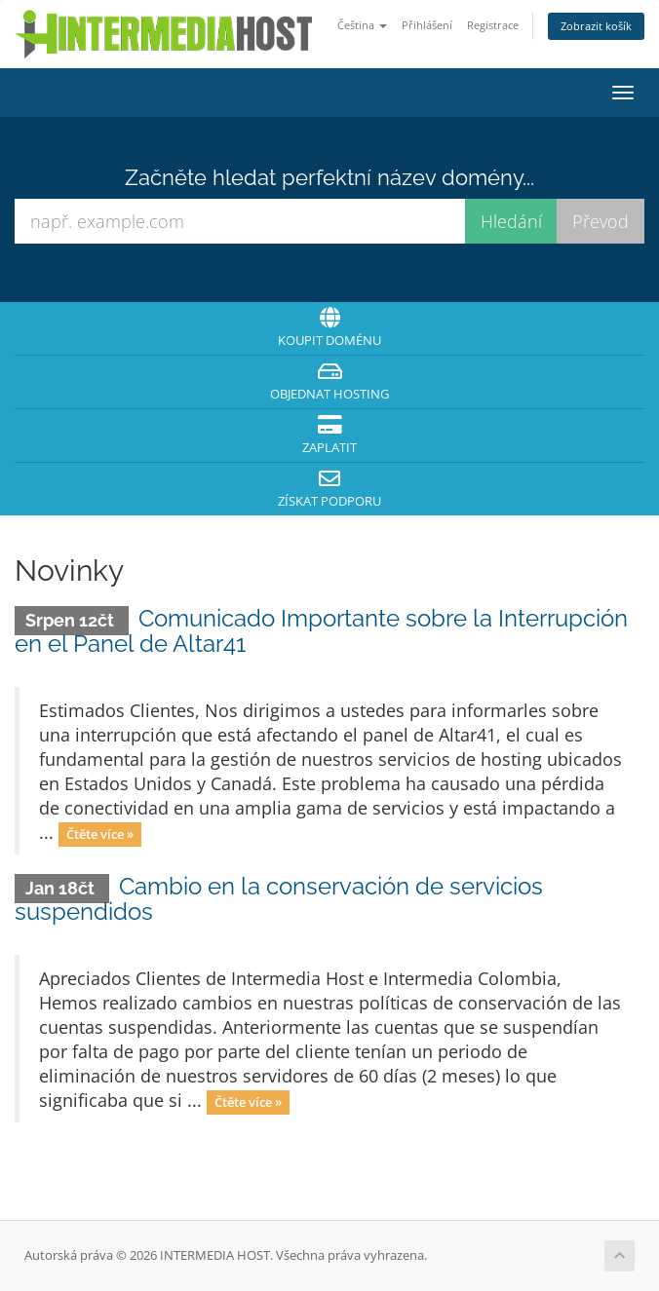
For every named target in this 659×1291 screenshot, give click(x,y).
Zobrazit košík (596, 26)
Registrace (493, 25)
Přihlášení (427, 25)
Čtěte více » (100, 834)
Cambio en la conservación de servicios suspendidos (279, 899)
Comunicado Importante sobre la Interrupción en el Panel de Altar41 (321, 631)
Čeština (362, 25)
